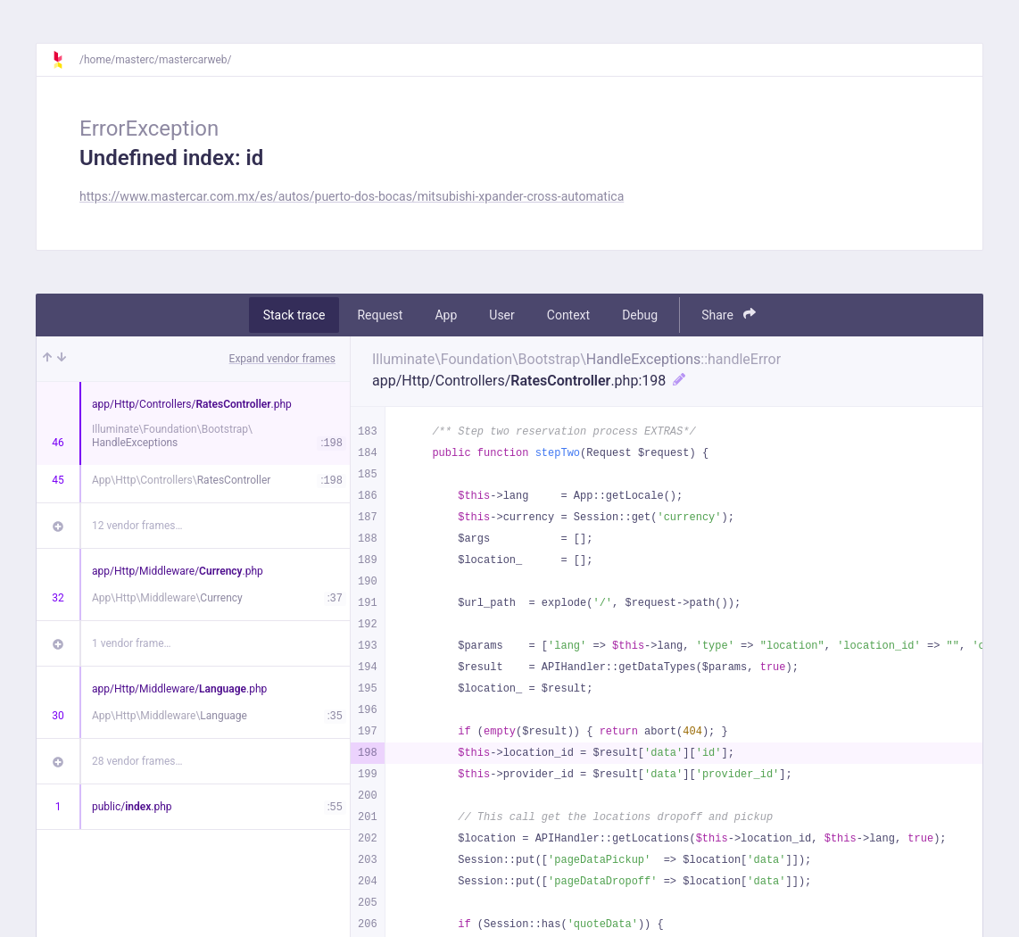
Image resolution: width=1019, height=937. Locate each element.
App (446, 315)
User (501, 315)
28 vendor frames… (137, 761)
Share (728, 314)
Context (568, 315)
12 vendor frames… (137, 525)
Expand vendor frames (282, 358)
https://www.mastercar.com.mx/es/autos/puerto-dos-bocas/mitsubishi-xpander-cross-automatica (351, 196)
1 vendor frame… (131, 643)
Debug (640, 315)
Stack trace (294, 315)
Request (379, 315)
